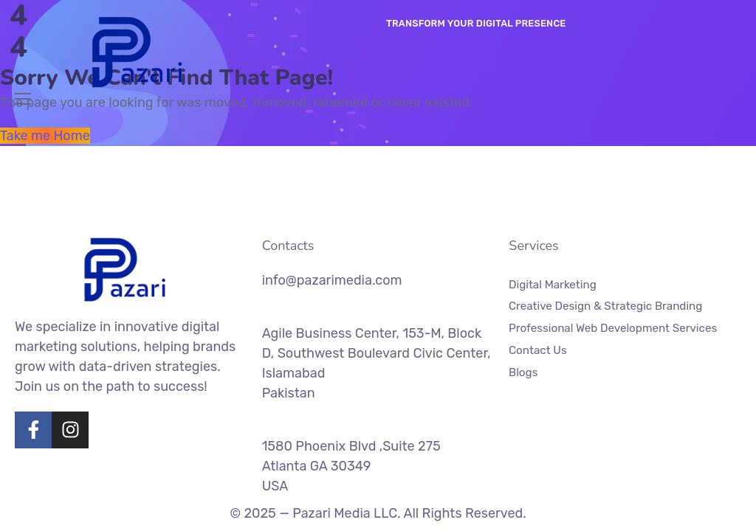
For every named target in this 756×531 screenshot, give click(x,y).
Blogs (523, 371)
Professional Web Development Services (613, 328)
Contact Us (538, 349)
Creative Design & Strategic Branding (605, 306)
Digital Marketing (553, 284)
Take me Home (45, 136)
